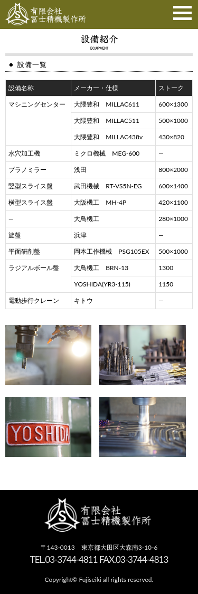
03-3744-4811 (71, 559)
